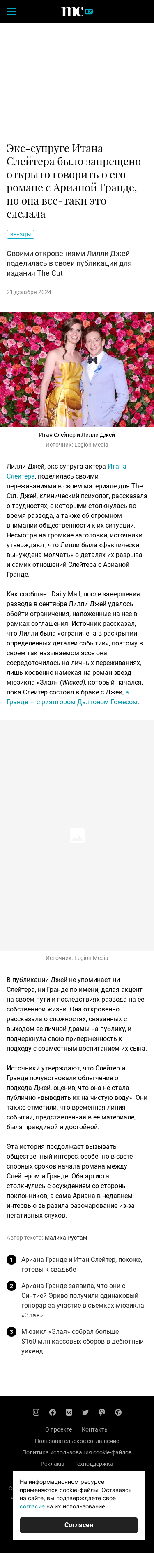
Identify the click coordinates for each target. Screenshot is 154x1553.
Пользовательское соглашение (77, 1441)
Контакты (95, 1429)
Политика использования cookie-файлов (77, 1452)
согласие (32, 1506)
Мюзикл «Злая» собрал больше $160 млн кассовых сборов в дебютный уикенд (82, 1341)
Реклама (52, 1464)
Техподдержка (93, 1464)
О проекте (58, 1429)
